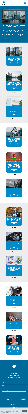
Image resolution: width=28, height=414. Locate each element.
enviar (23, 399)
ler (5, 38)
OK (24, 410)
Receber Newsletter (8, 399)
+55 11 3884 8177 (14, 373)
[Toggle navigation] (25, 3)
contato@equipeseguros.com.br (15, 377)
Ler (14, 63)
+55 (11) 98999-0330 (14, 375)
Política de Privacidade (7, 410)
